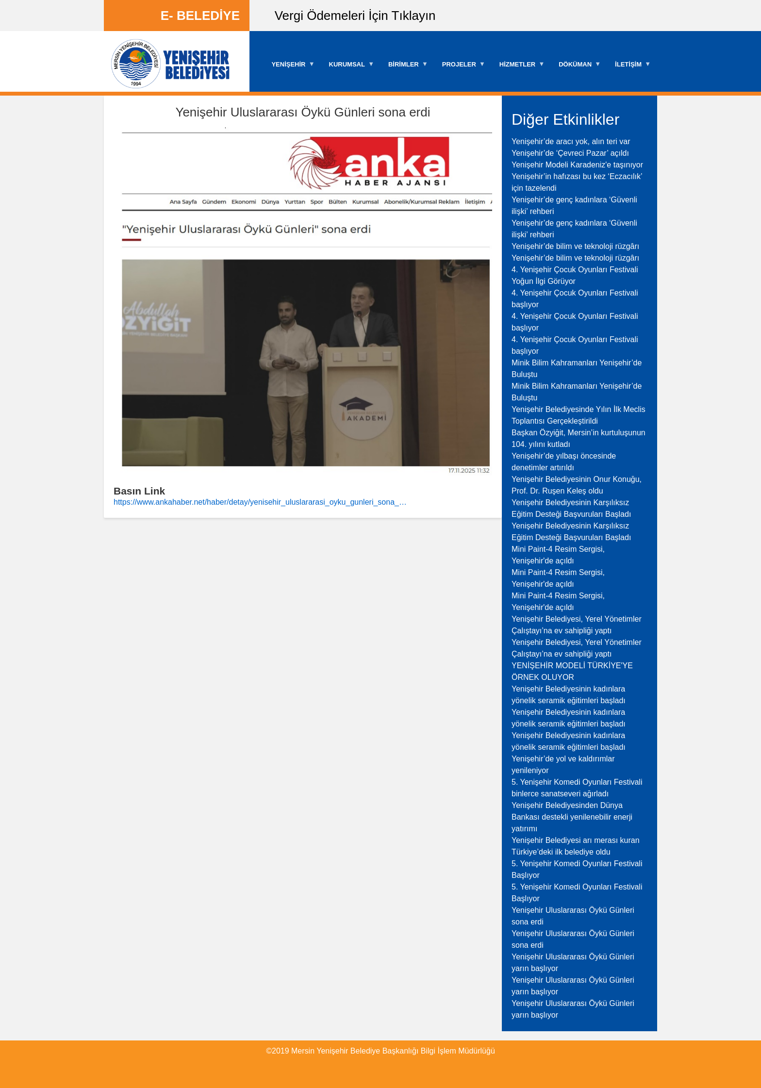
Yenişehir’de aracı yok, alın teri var (571, 141)
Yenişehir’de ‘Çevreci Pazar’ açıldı (570, 153)
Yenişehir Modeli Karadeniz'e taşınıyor (577, 165)
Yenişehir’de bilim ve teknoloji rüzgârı (575, 246)
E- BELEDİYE (200, 15)
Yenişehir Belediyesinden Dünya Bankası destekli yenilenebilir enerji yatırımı (572, 817)
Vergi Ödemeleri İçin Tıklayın (355, 15)
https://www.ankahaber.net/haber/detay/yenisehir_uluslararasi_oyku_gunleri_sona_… (260, 502)
